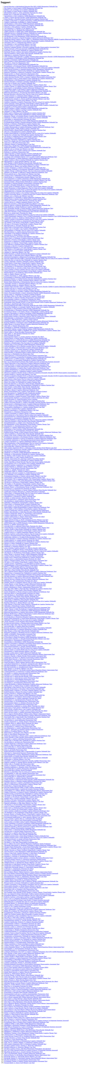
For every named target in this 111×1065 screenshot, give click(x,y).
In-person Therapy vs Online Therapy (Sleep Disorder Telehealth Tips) (23, 975)
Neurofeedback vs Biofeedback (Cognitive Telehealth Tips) (20, 138)
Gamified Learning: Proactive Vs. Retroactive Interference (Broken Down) (25, 859)
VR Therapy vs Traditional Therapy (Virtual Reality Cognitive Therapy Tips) (25, 549)
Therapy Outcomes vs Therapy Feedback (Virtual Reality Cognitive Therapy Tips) (27, 850)
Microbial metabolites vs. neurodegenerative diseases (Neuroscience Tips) (24, 667)
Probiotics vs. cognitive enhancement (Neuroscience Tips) (20, 427)
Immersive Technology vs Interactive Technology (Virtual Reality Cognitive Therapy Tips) (29, 72)
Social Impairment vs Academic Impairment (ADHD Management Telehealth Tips (27, 178)
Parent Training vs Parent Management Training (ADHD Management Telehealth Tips (28, 61)
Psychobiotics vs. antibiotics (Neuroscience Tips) (17, 615)
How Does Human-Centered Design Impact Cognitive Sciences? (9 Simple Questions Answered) (31, 873)
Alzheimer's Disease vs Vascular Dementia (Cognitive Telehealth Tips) (23, 349)
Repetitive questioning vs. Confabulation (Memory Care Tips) (21, 410)
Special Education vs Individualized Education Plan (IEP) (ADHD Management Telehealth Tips (30, 6)
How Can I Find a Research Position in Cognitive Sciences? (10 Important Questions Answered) (31, 1050)
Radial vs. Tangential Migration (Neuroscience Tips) (18, 1028)
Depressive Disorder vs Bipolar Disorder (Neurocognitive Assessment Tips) (25, 656)
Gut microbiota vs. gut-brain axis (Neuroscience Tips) (19, 742)
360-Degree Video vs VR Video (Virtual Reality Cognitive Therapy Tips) (24, 296)
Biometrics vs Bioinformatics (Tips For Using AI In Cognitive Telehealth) (24, 343)
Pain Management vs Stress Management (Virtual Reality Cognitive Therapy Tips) (27, 424)
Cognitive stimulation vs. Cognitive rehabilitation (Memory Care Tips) (23, 441)
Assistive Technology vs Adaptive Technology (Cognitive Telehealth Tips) (24, 167)
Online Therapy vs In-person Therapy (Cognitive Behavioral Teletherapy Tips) (26, 324)
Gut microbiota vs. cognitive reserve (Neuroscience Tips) (20, 726)
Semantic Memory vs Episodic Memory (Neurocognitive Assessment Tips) (25, 585)
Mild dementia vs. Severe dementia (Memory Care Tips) (20, 161)
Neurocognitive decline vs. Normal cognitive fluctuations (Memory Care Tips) (26, 887)
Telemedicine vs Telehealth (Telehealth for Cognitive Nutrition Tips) (23, 327)
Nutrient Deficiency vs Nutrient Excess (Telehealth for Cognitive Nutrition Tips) (26, 541)
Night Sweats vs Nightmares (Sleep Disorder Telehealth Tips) (21, 599)
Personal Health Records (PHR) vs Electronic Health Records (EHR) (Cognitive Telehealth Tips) (31, 105)
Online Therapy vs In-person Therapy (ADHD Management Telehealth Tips (25, 554)
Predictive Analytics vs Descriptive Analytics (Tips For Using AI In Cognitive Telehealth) (29, 534)
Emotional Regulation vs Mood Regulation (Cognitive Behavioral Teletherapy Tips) (27, 715)
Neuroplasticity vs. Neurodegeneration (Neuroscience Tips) (20, 704)
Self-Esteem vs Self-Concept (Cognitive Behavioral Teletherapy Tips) (23, 991)
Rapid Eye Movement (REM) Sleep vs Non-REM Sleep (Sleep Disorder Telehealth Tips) (29, 1030)
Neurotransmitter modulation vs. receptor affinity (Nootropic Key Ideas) (24, 706)
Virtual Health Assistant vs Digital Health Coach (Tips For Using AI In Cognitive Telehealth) (30, 601)
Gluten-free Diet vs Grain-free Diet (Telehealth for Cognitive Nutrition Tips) (25, 260)
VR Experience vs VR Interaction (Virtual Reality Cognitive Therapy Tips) (25, 266)
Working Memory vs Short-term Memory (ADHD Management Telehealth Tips (26, 341)
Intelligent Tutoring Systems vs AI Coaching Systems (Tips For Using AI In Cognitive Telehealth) (31, 192)
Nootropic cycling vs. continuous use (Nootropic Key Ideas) (21, 926)
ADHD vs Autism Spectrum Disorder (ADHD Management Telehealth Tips (25, 17)
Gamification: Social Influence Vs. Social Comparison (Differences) (23, 865)
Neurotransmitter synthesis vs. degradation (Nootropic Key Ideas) (22, 923)
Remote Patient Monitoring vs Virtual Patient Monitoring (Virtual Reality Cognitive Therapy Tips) (31, 618)
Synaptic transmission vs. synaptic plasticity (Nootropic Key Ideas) (23, 721)
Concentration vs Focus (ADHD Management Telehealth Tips (21, 64)
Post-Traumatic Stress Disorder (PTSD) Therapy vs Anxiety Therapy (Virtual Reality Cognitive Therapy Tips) (34, 892)
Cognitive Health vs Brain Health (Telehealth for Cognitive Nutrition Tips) (25, 529)
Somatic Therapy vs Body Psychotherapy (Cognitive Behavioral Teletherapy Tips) (27, 609)
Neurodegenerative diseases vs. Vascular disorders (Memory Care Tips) (24, 920)
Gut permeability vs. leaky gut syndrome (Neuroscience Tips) (21, 773)
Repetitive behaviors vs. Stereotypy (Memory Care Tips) (20, 1047)
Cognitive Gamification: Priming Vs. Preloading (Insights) (20, 962)
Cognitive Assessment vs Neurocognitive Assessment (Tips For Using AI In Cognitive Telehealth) (31, 884)
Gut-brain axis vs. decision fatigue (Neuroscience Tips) (19, 831)
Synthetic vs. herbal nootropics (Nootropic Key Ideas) (19, 498)
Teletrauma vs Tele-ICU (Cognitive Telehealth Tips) (18, 246)
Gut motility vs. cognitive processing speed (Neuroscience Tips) (22, 673)
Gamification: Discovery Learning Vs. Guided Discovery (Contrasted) (23, 473)
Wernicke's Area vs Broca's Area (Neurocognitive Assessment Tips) (23, 820)
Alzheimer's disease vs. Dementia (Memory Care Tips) (19, 144)
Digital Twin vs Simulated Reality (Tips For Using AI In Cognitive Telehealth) (26, 757)
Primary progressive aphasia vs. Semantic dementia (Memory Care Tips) (24, 125)
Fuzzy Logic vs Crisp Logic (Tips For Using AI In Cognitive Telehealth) (24, 648)
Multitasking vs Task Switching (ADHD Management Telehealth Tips (23, 429)
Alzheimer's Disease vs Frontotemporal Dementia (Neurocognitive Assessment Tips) (27, 574)
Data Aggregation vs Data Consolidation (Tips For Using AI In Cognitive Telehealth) (27, 915)
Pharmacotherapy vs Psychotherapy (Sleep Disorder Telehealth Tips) (23, 272)
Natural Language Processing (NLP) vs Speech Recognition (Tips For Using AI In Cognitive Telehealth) (33, 189)
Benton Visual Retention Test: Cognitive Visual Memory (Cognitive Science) (25, 391)
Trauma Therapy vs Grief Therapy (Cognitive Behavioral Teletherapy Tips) (25, 584)
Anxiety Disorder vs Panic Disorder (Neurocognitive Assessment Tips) (24, 737)
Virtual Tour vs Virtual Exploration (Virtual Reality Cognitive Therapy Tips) (25, 84)
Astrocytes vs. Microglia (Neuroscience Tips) (16, 142)
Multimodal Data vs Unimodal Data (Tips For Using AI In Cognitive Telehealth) (26, 901)
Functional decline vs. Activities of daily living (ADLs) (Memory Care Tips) (25, 268)
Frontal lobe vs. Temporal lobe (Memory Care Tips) (18, 786)
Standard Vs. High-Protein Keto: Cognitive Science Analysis (21, 319)
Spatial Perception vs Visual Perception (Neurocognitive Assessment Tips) (24, 775)
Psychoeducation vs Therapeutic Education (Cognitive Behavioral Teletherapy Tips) (27, 617)
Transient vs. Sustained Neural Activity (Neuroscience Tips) (21, 854)
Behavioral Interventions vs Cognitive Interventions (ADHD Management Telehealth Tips (29, 612)
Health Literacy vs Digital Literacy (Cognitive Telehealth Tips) (21, 685)
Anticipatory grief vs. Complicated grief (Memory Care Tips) (21, 42)
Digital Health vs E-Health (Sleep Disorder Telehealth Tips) (20, 756)
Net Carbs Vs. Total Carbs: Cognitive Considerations (19, 917)
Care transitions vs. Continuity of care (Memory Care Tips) (20, 28)
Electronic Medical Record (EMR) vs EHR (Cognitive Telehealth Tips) (24, 787)
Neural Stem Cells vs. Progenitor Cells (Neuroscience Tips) (20, 889)
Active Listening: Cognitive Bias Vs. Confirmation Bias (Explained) (23, 818)
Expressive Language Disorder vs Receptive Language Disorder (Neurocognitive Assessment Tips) (31, 47)
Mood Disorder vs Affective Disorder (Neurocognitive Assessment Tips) (24, 297)
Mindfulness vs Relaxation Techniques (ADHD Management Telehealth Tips (25, 1025)
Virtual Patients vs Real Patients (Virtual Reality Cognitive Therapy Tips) (24, 477)
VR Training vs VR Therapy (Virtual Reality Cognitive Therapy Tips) (23, 222)
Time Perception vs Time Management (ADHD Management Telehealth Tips (25, 851)
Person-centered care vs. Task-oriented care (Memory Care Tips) (22, 174)
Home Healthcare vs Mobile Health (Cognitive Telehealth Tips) (21, 394)
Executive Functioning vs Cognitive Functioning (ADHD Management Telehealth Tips (28, 313)
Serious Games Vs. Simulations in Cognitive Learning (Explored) (22, 294)
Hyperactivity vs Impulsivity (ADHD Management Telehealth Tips (22, 241)
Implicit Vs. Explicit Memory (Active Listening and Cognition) (21, 984)
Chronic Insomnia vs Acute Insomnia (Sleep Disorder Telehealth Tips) (23, 621)
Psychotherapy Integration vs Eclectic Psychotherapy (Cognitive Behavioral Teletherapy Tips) (30, 438)
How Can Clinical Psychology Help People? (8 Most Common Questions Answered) (27, 894)
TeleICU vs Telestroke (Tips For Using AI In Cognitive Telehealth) (22, 848)
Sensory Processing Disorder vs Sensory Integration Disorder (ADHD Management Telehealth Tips (31, 293)
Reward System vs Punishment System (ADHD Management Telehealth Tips (25, 120)
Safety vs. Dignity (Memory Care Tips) (15, 274)
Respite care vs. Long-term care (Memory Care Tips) (19, 14)
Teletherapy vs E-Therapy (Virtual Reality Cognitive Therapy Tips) (23, 243)
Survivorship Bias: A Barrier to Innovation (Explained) (19, 446)
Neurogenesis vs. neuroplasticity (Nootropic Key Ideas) (19, 418)
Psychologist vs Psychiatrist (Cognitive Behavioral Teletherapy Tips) (23, 969)
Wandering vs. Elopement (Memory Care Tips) (17, 546)
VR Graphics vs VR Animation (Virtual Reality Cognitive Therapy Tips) (24, 484)
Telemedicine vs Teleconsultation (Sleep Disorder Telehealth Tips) (22, 308)
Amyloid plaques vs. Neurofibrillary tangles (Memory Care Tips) (22, 595)
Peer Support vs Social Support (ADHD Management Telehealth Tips (23, 8)
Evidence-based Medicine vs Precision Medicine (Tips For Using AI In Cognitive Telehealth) (30, 133)
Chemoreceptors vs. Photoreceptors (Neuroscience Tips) (19, 1034)
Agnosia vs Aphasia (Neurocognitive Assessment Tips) (19, 828)
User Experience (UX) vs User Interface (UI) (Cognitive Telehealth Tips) (24, 463)
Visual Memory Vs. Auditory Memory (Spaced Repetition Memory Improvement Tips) (28, 790)
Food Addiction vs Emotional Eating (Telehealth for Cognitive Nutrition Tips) (26, 244)
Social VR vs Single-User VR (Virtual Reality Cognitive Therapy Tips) (24, 141)
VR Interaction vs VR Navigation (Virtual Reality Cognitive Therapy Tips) (25, 530)
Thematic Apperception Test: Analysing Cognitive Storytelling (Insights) (24, 458)
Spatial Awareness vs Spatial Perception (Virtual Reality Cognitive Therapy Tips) (26, 396)
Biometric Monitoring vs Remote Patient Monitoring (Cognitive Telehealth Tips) (26, 164)
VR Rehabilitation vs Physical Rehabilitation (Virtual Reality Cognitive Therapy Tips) (28, 565)
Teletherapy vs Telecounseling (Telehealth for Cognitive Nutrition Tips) (24, 454)
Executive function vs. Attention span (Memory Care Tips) (20, 693)
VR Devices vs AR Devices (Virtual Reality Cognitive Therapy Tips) (23, 482)
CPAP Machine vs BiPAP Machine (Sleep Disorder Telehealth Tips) (23, 163)
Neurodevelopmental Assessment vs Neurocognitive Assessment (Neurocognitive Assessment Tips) (31, 964)
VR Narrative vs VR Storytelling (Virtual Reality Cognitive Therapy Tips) (24, 804)
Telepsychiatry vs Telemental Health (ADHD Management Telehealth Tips (25, 829)
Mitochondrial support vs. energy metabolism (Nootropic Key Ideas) (23, 12)
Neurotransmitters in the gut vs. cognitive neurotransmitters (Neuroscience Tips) (26, 994)
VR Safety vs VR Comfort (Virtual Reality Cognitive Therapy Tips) (23, 562)
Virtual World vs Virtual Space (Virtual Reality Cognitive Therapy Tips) (24, 263)
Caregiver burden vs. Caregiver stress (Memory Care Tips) (20, 100)
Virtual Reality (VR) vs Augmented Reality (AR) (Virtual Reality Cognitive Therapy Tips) (29, 479)
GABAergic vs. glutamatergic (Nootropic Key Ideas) (19, 868)
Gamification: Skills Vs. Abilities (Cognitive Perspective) (20, 471)
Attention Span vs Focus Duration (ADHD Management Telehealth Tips (24, 344)
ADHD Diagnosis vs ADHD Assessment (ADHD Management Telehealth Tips (26, 521)
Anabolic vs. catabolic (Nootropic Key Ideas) (16, 469)
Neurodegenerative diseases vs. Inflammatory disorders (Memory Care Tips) (25, 876)
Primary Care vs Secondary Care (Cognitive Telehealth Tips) (21, 228)
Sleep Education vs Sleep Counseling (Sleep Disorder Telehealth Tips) (23, 598)
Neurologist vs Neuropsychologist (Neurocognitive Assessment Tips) (23, 183)
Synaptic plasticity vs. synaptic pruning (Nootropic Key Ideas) (21, 540)
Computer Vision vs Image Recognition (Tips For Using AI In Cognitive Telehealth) (27, 933)
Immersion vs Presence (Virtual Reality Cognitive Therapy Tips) (22, 239)
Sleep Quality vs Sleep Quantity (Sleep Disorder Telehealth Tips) (22, 388)
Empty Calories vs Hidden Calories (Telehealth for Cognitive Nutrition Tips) (25, 485)
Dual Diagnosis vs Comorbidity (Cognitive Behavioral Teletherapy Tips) (24, 197)
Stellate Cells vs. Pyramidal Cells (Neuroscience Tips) (19, 764)
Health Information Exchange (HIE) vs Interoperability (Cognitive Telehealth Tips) (27, 751)
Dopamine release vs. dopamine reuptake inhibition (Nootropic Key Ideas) (25, 781)
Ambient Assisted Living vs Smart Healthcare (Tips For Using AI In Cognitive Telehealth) (29, 837)
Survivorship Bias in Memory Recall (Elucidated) (18, 770)
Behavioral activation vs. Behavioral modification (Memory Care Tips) (24, 203)
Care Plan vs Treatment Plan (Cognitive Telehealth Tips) (20, 408)
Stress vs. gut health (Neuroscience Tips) (15, 750)
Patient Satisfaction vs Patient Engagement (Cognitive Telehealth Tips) (24, 25)
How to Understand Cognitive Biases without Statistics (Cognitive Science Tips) (26, 995)
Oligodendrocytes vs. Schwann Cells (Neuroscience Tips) (20, 191)
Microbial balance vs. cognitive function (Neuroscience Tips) (21, 232)
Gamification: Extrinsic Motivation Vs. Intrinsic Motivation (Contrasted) (24, 491)
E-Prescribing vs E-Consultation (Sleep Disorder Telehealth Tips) (22, 919)
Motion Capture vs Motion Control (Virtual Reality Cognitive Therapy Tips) (25, 904)
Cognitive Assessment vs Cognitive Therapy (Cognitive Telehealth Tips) (24, 413)
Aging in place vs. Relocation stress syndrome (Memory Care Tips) (23, 255)
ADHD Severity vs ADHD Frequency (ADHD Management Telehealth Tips (25, 358)
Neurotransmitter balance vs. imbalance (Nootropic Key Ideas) (21, 703)
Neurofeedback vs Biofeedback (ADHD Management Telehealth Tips (23, 642)
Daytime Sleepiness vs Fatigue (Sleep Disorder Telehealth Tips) (22, 1037)
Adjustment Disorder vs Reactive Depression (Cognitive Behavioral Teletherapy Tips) (28, 826)
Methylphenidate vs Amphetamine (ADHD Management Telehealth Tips (24, 318)
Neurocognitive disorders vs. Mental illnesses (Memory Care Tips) (22, 886)
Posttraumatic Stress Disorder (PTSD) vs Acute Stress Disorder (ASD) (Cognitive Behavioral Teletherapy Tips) (35, 302)
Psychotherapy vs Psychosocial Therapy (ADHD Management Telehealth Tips (26, 66)
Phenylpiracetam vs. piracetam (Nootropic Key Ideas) (19, 225)
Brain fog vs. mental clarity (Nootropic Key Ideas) (18, 213)
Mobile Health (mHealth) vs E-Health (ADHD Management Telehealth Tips (25, 315)
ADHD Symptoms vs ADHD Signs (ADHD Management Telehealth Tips (24, 31)
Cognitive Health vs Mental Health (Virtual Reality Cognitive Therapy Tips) (25, 956)
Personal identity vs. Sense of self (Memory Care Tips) (19, 1063)
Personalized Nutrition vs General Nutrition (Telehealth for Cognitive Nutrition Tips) (27, 300)
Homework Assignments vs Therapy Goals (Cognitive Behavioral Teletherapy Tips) (27, 735)
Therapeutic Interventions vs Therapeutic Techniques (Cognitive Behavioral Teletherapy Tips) (30, 845)
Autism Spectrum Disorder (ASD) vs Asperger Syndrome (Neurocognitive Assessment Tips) (30, 77)
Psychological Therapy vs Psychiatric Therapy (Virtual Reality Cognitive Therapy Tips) (28, 311)
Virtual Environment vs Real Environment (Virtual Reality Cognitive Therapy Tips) (27, 271)
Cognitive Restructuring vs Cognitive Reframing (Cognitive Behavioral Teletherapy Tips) (29, 127)
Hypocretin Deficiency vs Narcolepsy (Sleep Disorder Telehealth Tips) (23, 383)
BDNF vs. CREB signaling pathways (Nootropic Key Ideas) (21, 566)
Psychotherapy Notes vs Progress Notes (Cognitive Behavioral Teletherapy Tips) (26, 1022)
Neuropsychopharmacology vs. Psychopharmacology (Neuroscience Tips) (24, 940)
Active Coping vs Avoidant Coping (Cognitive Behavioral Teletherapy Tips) (25, 822)
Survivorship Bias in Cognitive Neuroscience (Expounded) (20, 768)
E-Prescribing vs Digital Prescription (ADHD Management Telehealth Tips (25, 637)
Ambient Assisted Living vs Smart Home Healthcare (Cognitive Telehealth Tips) (26, 836)
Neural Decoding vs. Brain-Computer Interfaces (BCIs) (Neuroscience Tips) (25, 662)
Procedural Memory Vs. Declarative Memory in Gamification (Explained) (24, 903)
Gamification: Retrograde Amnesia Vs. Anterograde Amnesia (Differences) (25, 867)
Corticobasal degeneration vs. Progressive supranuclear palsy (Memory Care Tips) (27, 663)
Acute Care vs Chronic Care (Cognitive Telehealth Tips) (19, 83)
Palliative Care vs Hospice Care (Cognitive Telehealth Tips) (20, 9)
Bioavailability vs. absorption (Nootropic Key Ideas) (18, 1005)
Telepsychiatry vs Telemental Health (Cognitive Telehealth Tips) (22, 504)
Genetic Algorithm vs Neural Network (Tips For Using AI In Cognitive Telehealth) (27, 462)
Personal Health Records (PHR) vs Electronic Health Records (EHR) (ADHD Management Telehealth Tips (34, 305)
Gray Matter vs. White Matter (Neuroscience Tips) (18, 840)
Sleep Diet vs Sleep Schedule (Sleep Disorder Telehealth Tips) (21, 570)
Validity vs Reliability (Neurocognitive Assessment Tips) (20, 634)
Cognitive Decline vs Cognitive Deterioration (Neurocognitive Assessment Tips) (26, 365)
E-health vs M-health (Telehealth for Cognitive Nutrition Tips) (21, 185)
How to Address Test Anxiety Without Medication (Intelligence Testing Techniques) (27, 843)
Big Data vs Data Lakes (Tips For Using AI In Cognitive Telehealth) (23, 624)
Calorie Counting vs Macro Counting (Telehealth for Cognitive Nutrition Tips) (26, 160)
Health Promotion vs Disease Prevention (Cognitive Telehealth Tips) (23, 692)
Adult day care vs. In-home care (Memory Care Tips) (19, 149)
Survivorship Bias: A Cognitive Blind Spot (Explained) (19, 626)
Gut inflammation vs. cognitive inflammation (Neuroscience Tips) (22, 728)
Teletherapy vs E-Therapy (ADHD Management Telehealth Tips (22, 452)
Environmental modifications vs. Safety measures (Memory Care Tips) (23, 817)
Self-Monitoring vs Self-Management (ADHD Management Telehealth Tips (25, 36)
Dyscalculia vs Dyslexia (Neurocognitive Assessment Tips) (20, 106)
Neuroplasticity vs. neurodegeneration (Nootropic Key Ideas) (21, 699)
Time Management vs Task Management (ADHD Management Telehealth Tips (26, 210)
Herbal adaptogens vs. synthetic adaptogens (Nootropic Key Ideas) (22, 698)
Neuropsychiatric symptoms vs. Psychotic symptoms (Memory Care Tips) (24, 690)
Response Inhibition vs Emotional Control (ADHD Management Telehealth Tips (26, 322)
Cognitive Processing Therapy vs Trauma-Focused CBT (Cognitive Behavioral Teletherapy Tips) (31, 194)
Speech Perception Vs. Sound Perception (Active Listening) (20, 399)
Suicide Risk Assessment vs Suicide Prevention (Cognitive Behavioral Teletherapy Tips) (28, 38)
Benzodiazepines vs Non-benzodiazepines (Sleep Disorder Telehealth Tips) (25, 1011)
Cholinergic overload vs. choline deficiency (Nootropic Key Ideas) (22, 200)
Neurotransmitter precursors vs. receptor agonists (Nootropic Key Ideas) (24, 928)
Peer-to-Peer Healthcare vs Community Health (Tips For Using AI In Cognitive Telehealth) (29, 307)
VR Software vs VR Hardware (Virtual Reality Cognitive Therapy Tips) (24, 552)
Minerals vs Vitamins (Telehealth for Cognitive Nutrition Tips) (21, 34)
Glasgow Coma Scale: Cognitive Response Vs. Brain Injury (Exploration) (24, 853)
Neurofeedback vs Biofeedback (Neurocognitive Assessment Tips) (22, 959)
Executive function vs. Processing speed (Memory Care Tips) (21, 236)
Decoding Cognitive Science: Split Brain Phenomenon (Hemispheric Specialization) (27, 1048)
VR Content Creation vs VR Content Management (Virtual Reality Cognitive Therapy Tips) (29, 480)
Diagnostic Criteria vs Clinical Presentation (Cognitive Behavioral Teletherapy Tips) (27, 989)
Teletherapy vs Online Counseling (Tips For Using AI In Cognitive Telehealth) (26, 117)
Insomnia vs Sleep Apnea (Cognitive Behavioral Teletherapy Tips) (22, 653)
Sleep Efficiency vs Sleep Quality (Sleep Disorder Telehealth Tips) (22, 590)
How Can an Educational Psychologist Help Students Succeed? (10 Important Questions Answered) (32, 361)
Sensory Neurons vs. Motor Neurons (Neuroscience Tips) (20, 980)
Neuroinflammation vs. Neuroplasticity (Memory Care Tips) (21, 955)
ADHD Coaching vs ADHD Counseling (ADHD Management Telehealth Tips (26, 108)
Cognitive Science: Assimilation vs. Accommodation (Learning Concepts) (24, 563)
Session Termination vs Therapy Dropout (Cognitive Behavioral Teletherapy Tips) (27, 591)
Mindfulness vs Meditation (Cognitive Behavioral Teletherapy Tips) (23, 1031)
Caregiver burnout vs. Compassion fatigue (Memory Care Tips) (21, 95)
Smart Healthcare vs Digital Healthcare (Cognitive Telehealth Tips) (23, 207)
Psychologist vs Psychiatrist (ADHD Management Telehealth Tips (22, 965)
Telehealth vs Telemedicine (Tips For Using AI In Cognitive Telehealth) (24, 620)
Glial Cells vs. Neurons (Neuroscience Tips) (16, 325)
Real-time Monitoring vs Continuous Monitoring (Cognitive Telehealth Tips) (25, 629)
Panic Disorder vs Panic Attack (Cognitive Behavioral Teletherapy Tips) (24, 953)
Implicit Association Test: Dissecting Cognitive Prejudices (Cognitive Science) (26, 987)
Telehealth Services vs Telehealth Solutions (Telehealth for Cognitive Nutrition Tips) (27, 33)
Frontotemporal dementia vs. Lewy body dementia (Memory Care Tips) (24, 247)
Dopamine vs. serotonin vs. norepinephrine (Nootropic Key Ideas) (22, 856)
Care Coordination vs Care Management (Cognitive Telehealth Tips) (23, 377)
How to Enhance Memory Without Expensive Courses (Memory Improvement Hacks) (28, 872)
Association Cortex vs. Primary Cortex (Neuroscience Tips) (20, 718)
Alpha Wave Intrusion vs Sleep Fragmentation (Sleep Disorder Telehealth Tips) (26, 211)
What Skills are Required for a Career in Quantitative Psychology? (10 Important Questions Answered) (32, 1027)
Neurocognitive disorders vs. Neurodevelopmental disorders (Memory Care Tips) (26, 638)
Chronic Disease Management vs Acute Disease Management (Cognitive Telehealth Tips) (29, 41)
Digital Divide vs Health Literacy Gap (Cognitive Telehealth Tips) (22, 709)
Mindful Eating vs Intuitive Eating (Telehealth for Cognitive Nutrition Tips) (25, 199)
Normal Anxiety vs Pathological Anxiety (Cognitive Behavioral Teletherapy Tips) (27, 404)
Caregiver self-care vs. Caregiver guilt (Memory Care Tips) (20, 288)
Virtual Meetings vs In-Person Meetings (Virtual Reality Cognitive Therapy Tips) (26, 527)
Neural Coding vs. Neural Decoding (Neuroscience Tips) (20, 332)
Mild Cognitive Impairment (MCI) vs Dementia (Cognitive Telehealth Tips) (25, 1044)
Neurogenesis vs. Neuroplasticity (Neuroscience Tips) (19, 640)
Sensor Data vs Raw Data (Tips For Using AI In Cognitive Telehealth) (23, 976)
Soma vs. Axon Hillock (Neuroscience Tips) (16, 734)
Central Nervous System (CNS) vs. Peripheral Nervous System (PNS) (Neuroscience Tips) (29, 1036)
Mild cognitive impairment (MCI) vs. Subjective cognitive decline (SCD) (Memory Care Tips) (30, 448)
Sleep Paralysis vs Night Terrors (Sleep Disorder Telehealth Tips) (22, 577)
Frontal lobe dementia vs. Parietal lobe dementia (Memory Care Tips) (23, 264)
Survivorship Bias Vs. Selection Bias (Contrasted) (18, 746)
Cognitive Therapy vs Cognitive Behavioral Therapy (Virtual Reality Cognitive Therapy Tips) (30, 86)
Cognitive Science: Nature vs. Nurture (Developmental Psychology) (23, 945)
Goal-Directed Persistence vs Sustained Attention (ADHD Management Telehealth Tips (28, 69)
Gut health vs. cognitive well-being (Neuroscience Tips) (19, 739)
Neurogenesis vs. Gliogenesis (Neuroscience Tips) (18, 412)
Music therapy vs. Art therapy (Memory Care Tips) (18, 668)
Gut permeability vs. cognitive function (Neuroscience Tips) (21, 778)
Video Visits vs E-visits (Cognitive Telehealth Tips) (18, 250)
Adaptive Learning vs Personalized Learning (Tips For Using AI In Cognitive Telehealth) (29, 219)
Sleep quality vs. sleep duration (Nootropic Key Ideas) (19, 333)
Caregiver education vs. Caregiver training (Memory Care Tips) (22, 289)
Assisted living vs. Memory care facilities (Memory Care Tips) (21, 166)
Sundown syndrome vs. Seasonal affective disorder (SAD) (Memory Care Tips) (26, 762)
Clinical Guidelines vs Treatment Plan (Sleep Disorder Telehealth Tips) (24, 433)
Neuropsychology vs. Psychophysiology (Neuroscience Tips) (21, 942)
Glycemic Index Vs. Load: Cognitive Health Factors (18, 457)
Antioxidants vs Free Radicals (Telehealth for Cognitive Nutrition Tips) (24, 233)
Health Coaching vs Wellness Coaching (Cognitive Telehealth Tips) (23, 109)
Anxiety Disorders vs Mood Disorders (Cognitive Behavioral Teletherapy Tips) (26, 347)
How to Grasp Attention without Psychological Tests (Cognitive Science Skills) (26, 967)
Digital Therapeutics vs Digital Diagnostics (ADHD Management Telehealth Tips (26, 158)
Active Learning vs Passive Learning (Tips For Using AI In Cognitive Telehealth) (26, 269)
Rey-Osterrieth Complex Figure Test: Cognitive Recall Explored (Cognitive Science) (27, 1017)
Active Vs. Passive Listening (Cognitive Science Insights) (20, 806)
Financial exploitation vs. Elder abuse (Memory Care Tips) (20, 803)
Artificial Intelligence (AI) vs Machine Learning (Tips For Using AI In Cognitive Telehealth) (30, 346)
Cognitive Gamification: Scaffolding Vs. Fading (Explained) (21, 22)
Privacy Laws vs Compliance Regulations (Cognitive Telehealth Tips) (23, 898)
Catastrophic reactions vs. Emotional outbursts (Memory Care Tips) (23, 283)
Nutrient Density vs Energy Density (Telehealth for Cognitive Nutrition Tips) (25, 338)
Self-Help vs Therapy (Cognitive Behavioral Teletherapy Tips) (21, 390)
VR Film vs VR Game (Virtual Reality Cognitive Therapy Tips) (22, 800)
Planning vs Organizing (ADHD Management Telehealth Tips (21, 59)
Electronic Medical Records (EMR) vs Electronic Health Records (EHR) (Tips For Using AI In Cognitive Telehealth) (36, 258)
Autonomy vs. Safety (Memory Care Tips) (16, 111)
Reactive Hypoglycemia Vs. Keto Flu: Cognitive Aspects (20, 635)
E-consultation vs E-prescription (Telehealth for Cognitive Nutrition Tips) (24, 360)
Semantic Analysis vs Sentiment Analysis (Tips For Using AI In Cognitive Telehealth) (28, 582)
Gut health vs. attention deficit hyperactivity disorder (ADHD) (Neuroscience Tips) (27, 760)
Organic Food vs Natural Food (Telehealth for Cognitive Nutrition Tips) (24, 557)
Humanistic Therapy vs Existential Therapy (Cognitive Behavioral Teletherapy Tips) (27, 116)
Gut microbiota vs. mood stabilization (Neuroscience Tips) (20, 720)
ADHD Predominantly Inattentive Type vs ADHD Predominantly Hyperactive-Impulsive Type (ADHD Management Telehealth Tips (41, 216)
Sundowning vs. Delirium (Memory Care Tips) (17, 759)
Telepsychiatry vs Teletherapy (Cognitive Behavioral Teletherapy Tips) (24, 238)
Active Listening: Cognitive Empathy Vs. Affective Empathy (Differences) (25, 548)
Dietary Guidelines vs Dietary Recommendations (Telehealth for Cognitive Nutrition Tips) (29, 385)
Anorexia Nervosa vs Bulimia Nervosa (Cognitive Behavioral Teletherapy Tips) (26, 579)
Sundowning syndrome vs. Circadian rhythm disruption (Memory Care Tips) (25, 537)
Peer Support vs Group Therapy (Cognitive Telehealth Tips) (20, 11)
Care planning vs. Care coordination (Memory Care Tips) (20, 44)
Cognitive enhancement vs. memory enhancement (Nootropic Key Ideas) (24, 516)
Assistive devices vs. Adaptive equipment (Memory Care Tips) (21, 202)
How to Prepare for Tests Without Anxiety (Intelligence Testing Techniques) (25, 405)
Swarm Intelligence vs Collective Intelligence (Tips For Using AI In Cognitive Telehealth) (29, 214)
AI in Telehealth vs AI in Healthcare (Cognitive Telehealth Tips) (22, 474)
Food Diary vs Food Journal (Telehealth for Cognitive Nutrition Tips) (23, 50)
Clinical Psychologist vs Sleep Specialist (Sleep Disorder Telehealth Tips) (24, 421)
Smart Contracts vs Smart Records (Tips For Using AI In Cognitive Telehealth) (26, 1008)
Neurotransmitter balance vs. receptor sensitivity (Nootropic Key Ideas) (24, 336)
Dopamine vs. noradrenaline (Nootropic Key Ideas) (18, 870)
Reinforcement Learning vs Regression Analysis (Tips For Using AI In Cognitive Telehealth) (30, 316)
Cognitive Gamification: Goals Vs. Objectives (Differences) (20, 515)
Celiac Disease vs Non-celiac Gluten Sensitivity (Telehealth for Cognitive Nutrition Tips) (29, 604)
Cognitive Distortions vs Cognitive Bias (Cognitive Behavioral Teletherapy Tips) (26, 368)
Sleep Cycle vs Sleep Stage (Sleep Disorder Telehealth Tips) (21, 568)
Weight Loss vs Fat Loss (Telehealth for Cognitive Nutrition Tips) (22, 545)
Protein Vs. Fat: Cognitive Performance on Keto (17, 906)
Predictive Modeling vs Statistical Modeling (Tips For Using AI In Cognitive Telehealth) (28, 419)
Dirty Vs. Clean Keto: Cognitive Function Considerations (20, 645)
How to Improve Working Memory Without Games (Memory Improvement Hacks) (27, 714)
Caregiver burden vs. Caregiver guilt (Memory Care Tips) (20, 374)
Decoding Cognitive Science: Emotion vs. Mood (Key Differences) (23, 1045)
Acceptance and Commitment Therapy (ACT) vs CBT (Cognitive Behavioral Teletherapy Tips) (30, 156)
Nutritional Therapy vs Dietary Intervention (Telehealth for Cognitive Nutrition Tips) (27, 52)
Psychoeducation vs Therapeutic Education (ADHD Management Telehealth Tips (26, 310)
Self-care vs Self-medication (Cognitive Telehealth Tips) (20, 131)
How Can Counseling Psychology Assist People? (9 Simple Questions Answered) (26, 900)
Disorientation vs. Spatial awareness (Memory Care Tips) (20, 651)
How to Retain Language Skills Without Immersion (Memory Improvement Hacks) (27, 997)
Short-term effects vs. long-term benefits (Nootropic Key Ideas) (22, 593)
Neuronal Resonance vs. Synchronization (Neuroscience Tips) (21, 950)
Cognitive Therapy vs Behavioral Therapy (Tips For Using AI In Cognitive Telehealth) (28, 171)
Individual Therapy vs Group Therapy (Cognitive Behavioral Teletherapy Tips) (26, 983)
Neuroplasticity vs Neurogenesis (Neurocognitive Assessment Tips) (23, 696)
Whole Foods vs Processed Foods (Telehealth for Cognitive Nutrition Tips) (25, 227)
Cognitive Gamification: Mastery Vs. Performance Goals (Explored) (23, 513)
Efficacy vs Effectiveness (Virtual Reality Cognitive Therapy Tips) (22, 784)
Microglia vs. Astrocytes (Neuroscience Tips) (16, 63)
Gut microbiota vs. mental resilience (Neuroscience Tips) (20, 501)
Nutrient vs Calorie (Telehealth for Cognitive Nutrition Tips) (21, 543)
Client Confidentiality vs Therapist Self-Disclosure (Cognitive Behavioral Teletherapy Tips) (29, 909)
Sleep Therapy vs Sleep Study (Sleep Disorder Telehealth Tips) (21, 631)
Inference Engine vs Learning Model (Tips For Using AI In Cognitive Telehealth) (26, 649)
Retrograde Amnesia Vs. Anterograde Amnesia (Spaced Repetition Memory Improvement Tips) (30, 1058)
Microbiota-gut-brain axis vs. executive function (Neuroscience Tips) (23, 1052)
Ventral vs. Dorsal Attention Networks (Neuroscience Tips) (20, 468)
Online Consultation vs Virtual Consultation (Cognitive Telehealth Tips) (24, 944)
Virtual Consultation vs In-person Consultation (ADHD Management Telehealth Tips (27, 823)
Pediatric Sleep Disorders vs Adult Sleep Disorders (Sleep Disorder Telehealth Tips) (27, 512)
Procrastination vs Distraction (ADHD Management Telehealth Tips (23, 277)
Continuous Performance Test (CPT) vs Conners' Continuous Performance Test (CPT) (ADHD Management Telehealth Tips (38, 951)
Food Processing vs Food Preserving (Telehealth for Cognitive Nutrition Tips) (25, 793)
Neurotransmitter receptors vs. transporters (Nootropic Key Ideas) (22, 925)
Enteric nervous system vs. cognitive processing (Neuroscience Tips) (23, 712)
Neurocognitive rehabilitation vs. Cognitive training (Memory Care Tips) (24, 407)
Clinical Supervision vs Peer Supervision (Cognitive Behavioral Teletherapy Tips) (27, 363)
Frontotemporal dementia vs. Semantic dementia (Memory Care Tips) (23, 646)
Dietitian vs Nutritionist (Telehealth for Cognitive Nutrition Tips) (22, 139)
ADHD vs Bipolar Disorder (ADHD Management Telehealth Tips (22, 155)
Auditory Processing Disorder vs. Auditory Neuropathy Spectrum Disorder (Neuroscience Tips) (30, 402)
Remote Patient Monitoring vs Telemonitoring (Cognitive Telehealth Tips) (24, 1041)
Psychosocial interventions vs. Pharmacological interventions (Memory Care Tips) (27, 623)
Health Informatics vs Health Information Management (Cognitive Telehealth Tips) (27, 253)
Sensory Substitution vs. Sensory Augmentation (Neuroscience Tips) (23, 587)
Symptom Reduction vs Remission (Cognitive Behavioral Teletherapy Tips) (25, 743)
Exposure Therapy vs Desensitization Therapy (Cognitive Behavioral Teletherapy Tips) (28, 487)
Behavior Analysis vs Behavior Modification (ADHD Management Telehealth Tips (27, 205)
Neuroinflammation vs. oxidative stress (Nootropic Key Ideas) (21, 422)
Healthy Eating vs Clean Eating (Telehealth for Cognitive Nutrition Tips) (24, 401)
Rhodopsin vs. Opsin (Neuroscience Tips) (15, 1016)
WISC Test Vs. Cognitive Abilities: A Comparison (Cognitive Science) (23, 1042)
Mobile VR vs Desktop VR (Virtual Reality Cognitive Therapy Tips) (23, 911)
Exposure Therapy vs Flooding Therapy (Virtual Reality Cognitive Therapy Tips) (26, 814)
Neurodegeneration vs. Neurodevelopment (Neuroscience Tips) (21, 878)
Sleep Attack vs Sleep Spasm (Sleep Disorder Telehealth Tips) (21, 596)
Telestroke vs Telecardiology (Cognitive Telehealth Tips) (20, 27)
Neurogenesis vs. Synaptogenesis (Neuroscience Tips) (19, 660)
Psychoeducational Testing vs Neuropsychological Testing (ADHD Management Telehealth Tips (31, 122)
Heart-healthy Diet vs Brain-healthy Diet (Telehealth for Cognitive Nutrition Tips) (27, 717)
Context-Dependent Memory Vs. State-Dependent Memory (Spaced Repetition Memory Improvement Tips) (34, 947)
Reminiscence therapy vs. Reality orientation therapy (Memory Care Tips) (24, 280)
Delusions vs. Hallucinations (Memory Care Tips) (18, 973)
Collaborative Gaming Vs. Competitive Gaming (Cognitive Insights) (23, 371)
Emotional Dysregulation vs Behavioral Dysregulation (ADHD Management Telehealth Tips (30, 257)
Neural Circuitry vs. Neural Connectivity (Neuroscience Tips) (21, 74)
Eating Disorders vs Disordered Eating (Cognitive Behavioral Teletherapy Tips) (26, 352)
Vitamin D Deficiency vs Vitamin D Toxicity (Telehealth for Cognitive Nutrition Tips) (28, 792)
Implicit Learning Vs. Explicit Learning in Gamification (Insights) (22, 380)
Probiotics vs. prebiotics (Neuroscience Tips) (16, 152)
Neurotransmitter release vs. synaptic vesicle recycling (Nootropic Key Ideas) (25, 710)
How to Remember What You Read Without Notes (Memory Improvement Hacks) (27, 1000)
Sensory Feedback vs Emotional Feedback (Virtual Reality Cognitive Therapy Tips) (27, 978)
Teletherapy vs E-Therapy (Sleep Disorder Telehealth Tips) (20, 834)
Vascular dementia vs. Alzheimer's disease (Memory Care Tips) (21, 466)
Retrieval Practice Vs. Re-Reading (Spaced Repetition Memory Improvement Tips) (27, 1055)
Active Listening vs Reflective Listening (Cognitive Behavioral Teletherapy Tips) (26, 811)
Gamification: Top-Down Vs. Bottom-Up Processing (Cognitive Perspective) (25, 657)
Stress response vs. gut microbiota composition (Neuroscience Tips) (23, 505)
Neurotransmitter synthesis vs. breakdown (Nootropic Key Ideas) (22, 299)
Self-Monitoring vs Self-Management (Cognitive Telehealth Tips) (22, 80)
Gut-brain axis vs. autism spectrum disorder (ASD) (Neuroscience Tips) (24, 676)
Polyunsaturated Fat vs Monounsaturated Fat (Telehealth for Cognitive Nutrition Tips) (28, 416)
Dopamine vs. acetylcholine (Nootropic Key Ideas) (18, 674)
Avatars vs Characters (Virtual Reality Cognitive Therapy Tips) (21, 765)
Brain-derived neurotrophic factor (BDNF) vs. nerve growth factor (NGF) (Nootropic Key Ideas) (31, 981)
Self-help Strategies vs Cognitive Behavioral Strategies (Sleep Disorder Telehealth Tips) (28, 576)
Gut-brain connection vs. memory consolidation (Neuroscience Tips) (23, 782)
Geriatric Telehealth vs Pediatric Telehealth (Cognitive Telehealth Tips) (24, 261)
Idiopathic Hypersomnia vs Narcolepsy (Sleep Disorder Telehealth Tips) (24, 689)
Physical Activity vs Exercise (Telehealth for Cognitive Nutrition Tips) (23, 883)
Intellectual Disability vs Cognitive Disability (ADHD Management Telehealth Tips (27, 147)
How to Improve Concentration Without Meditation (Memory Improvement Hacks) (27, 875)
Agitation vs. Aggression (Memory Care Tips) (17, 252)
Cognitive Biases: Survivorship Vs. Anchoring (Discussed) (20, 879)
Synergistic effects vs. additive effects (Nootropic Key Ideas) (21, 723)
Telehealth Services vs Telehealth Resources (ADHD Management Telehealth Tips (27, 340)
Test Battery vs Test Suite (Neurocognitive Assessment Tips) (21, 842)
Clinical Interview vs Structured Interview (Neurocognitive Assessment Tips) (25, 355)
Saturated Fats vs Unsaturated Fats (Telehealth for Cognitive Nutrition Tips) (25, 573)
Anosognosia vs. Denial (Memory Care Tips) (16, 235)
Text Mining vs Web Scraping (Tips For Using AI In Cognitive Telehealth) (25, 455)
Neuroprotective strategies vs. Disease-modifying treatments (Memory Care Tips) (27, 99)
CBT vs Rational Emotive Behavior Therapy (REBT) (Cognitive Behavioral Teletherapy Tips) (30, 571)
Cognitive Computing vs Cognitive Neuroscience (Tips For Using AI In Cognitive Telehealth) (30, 102)
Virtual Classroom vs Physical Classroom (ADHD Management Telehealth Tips (26, 48)
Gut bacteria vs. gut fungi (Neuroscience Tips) (17, 451)
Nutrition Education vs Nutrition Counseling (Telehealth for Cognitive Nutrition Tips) (28, 81)
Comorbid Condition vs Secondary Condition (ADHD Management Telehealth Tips (27, 291)
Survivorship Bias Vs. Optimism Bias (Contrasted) (18, 776)
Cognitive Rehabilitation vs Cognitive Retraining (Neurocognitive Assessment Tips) (27, 369)
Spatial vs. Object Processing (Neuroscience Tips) (18, 745)
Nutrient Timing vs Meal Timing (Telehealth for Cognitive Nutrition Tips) (24, 114)
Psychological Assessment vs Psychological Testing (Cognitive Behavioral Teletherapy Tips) (30, 437)
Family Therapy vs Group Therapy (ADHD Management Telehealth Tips (24, 695)
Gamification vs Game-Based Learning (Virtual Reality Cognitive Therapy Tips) (26, 864)
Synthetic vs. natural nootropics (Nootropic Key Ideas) (19, 725)
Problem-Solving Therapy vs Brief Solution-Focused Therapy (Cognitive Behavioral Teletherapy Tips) (32, 432)
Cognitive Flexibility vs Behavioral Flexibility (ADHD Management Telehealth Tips (27, 91)
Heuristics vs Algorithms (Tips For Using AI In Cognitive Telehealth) (23, 771)
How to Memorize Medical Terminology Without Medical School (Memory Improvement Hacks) (31, 1003)
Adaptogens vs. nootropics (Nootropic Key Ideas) (18, 55)
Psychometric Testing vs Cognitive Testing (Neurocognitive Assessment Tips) (25, 1061)
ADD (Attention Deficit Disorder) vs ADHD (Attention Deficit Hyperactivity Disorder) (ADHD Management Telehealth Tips (39, 56)
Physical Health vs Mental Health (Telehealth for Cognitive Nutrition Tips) (25, 130)
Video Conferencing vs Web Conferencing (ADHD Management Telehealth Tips (26, 610)
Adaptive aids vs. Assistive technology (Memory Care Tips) (20, 798)
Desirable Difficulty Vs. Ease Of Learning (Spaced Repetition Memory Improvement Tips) (29, 654)
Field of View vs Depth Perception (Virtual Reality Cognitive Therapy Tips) (25, 807)
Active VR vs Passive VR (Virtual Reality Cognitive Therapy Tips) (22, 809)
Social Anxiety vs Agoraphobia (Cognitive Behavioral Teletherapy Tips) (24, 88)
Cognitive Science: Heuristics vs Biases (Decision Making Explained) (23, 555)
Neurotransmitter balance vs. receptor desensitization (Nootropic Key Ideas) (25, 934)
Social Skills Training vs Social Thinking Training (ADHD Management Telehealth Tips (28, 329)
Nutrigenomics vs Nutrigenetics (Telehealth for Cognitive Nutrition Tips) (24, 936)
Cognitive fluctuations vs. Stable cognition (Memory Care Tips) (22, 275)
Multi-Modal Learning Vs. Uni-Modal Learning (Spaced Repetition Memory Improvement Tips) (31, 670)
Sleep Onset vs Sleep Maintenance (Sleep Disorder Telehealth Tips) (23, 1001)
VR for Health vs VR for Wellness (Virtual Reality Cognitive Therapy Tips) (25, 509)
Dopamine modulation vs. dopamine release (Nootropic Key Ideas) (22, 767)
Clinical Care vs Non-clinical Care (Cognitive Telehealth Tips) (21, 908)
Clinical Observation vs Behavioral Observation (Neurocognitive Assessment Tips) (27, 607)
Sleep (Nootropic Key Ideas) (12, 335)
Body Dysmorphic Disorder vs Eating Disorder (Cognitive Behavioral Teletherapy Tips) (28, 208)
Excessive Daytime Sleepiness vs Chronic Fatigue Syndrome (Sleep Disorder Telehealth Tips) (30, 490)
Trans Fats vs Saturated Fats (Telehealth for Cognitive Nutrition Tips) (23, 460)
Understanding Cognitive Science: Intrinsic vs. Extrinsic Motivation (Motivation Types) (28, 858)
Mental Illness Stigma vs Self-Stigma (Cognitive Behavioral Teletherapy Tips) (26, 89)
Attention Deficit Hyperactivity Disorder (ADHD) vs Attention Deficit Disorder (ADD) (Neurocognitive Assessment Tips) (38, 449)
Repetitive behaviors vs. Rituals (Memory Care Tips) (19, 602)
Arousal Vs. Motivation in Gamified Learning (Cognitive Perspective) (23, 729)
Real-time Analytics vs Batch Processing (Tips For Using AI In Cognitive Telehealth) (28, 627)
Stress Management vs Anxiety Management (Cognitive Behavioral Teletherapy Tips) (28, 754)
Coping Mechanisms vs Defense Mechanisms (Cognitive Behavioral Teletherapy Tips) (28, 684)
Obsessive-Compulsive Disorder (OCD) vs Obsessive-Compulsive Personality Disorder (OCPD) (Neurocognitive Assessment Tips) (40, 372)
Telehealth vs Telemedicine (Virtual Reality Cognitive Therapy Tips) (23, 502)
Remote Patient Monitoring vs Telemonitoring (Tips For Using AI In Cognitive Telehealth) (29, 282)
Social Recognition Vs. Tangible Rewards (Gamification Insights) (22, 393)
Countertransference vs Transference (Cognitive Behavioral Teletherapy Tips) (25, 671)
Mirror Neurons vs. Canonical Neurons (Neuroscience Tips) (20, 1019)
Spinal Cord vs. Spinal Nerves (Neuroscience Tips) (18, 518)
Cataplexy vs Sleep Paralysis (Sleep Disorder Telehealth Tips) (21, 1014)
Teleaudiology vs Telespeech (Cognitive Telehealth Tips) (20, 496)
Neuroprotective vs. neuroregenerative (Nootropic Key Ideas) (21, 430)
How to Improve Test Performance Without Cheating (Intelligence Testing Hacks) (27, 1006)
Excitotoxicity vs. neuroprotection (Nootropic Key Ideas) (20, 488)
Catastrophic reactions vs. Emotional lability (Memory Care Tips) (22, 444)
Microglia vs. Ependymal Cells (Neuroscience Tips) (18, 304)
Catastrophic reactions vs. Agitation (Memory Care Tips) (20, 285)
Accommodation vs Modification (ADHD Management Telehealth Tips (24, 58)
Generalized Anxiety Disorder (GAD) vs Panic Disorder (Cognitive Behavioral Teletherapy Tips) (31, 321)
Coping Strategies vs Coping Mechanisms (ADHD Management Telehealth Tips (26, 97)
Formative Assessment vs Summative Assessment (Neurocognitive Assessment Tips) (27, 643)
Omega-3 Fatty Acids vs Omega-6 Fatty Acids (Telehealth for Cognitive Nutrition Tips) (28, 435)
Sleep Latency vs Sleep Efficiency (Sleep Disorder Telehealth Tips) (23, 998)
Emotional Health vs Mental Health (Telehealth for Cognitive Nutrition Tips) (25, 181)
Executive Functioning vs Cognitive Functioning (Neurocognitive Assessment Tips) (27, 815)
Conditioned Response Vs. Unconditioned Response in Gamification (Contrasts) (26, 931)
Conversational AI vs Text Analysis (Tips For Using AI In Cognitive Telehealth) (26, 415)
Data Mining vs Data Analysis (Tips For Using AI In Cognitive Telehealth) (25, 687)
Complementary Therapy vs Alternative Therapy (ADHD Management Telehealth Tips (28, 937)
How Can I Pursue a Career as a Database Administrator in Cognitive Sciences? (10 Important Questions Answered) (36, 1020)
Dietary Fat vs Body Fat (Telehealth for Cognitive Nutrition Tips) (22, 382)
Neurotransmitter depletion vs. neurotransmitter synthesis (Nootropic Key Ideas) (26, 397)
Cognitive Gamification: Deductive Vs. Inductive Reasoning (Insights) (23, 922)
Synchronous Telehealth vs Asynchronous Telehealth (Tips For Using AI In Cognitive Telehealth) (31, 551)
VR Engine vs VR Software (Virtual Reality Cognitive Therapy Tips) (23, 796)
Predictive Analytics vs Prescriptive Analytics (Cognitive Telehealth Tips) (24, 897)
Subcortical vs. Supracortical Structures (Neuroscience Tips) (21, 753)
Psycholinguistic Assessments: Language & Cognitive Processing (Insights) (25, 912)
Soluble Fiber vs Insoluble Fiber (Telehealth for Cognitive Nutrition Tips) (24, 740)
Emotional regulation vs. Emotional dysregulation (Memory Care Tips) (24, 801)
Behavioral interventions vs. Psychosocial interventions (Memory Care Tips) (25, 92)
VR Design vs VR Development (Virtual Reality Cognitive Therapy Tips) (24, 795)
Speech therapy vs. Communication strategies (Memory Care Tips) (22, 177)
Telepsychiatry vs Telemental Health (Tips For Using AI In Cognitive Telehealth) (26, 493)
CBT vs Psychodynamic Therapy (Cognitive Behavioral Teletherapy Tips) (24, 1053)
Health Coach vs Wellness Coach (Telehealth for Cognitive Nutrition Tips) (25, 113)
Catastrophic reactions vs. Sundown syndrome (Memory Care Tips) (23, 217)
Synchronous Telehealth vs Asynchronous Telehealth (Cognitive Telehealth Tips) (26, 169)
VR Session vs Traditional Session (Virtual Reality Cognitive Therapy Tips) (25, 136)
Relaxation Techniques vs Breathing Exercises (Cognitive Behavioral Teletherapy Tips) (28, 632)
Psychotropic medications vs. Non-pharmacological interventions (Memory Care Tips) (28, 440)
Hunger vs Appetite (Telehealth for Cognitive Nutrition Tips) (21, 1012)
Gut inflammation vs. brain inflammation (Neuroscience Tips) (21, 681)
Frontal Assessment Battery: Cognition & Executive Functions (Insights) (24, 789)
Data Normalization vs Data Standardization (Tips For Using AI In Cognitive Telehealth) (29, 443)
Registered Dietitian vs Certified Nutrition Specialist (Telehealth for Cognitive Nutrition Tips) (30, 279)
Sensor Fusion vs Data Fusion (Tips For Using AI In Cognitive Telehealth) (25, 379)
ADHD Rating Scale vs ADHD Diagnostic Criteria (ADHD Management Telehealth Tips (29, 523)
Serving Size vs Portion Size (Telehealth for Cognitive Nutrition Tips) (23, 135)
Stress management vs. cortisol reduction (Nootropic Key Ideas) (22, 748)
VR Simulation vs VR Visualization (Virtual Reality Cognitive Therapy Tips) (25, 812)
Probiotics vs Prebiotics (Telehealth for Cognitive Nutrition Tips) (22, 124)
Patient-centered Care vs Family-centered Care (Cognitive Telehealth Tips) (25, 150)
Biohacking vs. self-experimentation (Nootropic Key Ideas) (20, 581)
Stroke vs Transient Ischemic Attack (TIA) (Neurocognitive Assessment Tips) (25, 560)
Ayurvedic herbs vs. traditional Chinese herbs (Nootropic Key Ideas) (23, 526)
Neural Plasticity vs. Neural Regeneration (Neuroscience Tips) (21, 890)
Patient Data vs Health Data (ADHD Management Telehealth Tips (22, 145)
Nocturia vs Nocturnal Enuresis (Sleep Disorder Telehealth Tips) (22, 535)
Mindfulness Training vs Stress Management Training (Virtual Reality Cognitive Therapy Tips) (30, 1033)
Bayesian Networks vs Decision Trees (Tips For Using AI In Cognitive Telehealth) (27, 94)
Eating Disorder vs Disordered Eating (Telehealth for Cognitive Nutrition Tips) (26, 19)
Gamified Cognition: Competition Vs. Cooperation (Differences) (22, 465)
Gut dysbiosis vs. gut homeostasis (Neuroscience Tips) (19, 682)
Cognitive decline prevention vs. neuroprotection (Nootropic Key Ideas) (24, 221)
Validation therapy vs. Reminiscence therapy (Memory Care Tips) (22, 862)
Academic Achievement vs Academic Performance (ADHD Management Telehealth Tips (29, 20)
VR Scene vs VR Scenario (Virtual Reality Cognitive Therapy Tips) (23, 224)
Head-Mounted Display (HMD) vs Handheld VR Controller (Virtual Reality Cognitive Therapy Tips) (32, 330)
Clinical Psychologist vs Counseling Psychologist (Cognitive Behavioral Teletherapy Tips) (29, 357)
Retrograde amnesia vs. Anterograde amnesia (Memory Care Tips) (22, 1056)
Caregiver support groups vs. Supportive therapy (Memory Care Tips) (23, 350)
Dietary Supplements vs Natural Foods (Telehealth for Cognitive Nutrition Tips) (26, 70)
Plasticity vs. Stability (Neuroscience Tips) (16, 524)
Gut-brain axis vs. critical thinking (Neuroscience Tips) (19, 679)
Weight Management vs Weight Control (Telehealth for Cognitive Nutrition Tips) (26, 75)
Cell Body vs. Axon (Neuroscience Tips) (15, 1039)
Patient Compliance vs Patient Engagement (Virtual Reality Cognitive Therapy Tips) (27, 958)
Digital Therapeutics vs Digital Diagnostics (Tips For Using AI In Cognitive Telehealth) (28, 188)
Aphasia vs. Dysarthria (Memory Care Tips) (16, 731)
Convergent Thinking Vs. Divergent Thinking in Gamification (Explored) (24, 961)
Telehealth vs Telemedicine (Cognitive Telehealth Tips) (19, 606)
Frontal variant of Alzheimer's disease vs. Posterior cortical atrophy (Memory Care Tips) (28, 186)
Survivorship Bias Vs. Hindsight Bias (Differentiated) (19, 30)
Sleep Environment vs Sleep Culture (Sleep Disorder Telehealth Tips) (23, 53)
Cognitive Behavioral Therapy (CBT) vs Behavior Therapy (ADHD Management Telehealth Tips (31, 881)
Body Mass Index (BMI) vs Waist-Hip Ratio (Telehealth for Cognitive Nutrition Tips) (28, 588)
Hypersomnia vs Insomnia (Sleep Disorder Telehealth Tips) (20, 992)
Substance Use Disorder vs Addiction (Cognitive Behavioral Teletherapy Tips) (26, 172)
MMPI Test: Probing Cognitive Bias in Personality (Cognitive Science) (24, 914)
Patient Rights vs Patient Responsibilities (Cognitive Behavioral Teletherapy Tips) (27, 507)
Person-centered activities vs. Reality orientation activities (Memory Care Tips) (26, 520)
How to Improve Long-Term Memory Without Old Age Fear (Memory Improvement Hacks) (29, 1009)
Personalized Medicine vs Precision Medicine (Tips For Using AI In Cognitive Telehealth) (29, 895)
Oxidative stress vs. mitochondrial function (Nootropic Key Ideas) (22, 559)
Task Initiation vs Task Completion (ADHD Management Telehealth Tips (24, 16)
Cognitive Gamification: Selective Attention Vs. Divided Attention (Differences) (26, 510)
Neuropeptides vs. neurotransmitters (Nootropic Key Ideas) (20, 948)
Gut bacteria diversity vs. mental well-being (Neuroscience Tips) (22, 839)
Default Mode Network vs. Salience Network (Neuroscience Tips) (22, 972)
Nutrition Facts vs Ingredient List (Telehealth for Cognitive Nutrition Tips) (25, 939)
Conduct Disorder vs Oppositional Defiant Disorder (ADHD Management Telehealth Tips (29, 779)
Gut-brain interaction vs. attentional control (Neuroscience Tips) (22, 499)
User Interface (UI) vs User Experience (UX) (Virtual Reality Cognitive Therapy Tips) (28, 861)
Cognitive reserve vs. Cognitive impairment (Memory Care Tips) (22, 532)
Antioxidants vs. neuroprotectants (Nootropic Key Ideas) (20, 119)
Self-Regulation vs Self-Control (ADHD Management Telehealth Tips (23, 23)
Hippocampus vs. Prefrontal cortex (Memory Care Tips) (19, 732)
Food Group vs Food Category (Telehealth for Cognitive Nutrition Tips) (24, 707)
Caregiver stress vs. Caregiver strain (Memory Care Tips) (20, 45)
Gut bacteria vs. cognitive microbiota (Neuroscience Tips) (20, 832)
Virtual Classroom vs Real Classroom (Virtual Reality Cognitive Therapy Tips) (26, 103)
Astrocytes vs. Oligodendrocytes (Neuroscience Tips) (19, 354)
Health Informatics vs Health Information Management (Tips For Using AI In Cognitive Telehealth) (32, 67)
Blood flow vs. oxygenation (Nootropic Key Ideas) (18, 986)
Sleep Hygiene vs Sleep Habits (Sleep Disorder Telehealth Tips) (22, 386)
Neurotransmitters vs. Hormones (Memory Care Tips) (19, 494)
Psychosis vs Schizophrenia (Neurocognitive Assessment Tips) (21, 970)
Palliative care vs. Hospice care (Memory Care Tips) (18, 196)
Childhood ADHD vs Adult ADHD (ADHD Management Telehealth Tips (24, 1023)
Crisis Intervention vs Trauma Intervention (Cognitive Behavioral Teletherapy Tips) (27, 366)
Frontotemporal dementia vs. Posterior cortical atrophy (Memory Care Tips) (25, 476)
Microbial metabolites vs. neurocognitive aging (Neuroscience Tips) (23, 665)
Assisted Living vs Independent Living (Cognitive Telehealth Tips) (22, 175)
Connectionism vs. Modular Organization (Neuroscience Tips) (21, 930)
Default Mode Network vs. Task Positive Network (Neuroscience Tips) (24, 659)
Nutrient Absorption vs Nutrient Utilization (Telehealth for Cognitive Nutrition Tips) (27, 538)
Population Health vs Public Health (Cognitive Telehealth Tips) (21, 128)
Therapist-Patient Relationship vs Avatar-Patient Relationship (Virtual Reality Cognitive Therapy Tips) (32, 847)
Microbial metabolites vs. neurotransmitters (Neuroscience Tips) (22, 1059)
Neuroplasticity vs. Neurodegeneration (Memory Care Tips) (20, 426)
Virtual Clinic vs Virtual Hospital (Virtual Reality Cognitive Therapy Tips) (25, 825)
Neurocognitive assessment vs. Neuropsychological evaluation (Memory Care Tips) (27, 180)
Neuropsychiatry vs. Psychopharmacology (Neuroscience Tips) (21, 701)
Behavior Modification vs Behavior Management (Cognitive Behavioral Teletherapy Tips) (29, 613)
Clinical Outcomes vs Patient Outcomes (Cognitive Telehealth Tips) (23, 153)
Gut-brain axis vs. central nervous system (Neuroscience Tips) (21, 678)
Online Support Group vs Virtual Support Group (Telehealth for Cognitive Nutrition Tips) (29, 78)
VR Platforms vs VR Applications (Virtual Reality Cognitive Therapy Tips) (25, 249)
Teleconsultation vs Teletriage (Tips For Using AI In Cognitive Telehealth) (25, 230)
